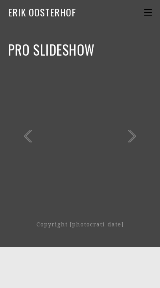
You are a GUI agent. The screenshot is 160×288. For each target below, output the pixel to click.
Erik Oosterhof (42, 12)
